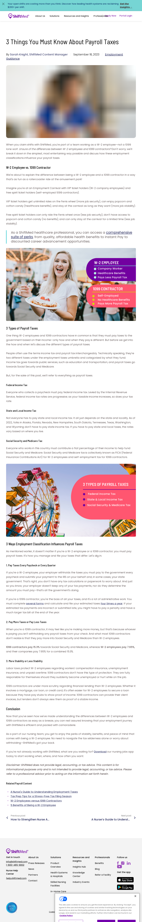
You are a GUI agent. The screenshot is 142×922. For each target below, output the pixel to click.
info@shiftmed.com (15, 861)
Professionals (100, 16)
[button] (40, 16)
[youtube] (119, 866)
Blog (97, 869)
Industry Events (81, 882)
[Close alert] (3, 4)
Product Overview (55, 865)
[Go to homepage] (18, 16)
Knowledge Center (79, 874)
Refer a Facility (103, 874)
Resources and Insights (76, 16)
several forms (35, 603)
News (31, 869)
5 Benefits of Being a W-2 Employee (33, 805)
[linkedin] (128, 863)
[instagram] (123, 863)
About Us (40, 16)
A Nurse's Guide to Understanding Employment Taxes (44, 792)
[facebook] (118, 863)
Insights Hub (79, 866)
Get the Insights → (126, 5)
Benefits (99, 863)
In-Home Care (58, 891)
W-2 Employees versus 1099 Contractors (36, 800)
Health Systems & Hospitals (59, 874)
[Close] (135, 904)
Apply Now (110, 15)
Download (100, 751)
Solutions (54, 16)
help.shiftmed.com (15, 878)
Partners (33, 874)
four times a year (112, 603)
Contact (32, 880)
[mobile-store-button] (125, 879)
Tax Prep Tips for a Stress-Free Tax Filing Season (41, 796)
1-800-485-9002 (15, 865)
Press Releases (36, 863)
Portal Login (125, 15)
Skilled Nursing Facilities (58, 883)
